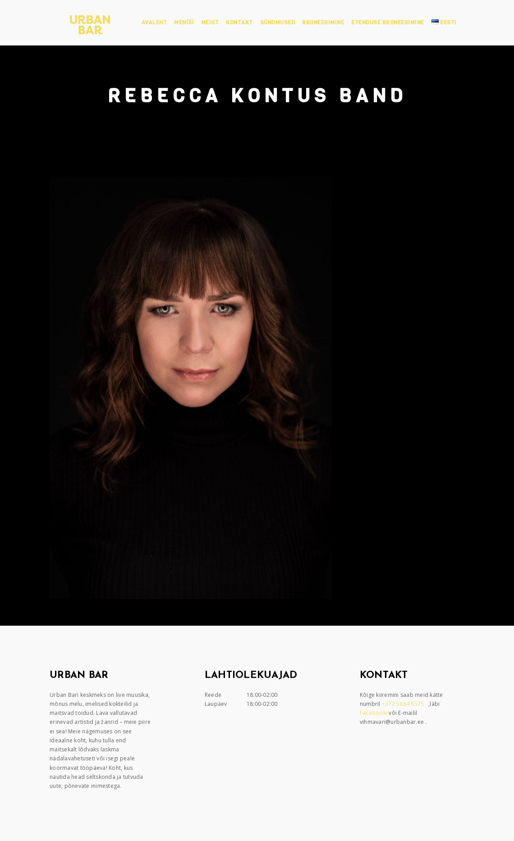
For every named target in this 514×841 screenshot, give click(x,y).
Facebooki (374, 713)
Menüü (184, 22)
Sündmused (277, 22)
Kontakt (239, 22)
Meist (210, 22)
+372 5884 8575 (404, 704)
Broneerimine (323, 22)
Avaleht (154, 22)
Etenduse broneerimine (387, 22)
